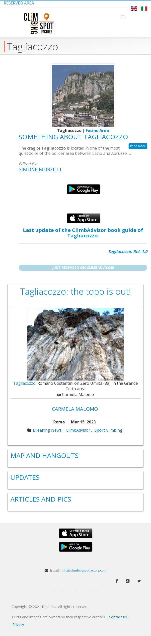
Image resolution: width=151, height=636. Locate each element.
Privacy (18, 624)
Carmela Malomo (75, 409)
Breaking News (47, 430)
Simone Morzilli (40, 169)
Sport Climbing (108, 430)
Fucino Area (97, 130)
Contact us (118, 617)
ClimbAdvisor (78, 430)
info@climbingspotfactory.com (84, 570)
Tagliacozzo (24, 383)
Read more (138, 146)
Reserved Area (19, 3)
